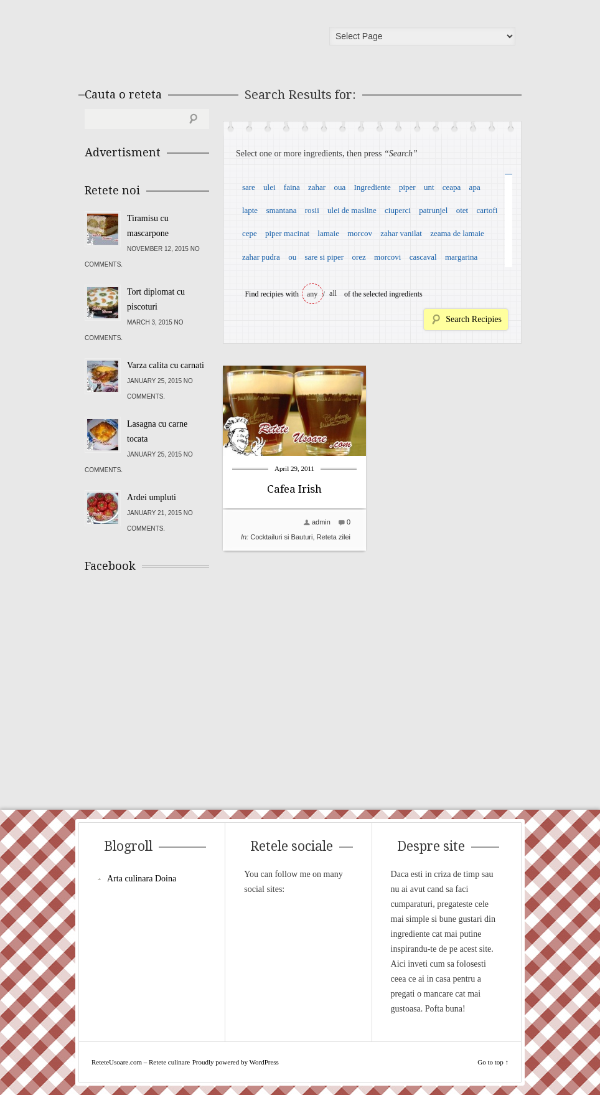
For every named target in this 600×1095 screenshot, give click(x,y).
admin (321, 522)
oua (339, 187)
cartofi (486, 210)
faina (292, 187)
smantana (281, 210)
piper (407, 187)
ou (292, 257)
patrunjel (433, 210)
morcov (359, 233)
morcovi (387, 257)
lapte (250, 210)
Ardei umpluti (151, 497)
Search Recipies (474, 319)
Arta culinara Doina (141, 878)
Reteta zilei (333, 537)
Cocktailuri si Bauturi (281, 537)
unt (429, 187)
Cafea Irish (294, 489)
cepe (249, 233)
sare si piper (324, 257)
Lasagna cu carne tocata (157, 431)
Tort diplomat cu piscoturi (156, 299)
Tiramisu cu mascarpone (148, 226)
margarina (461, 257)
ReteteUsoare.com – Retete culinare (174, 39)
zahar (317, 187)
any (312, 294)
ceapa (452, 187)
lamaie (328, 233)
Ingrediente (372, 187)
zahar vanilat (401, 233)
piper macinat (287, 233)
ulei (269, 187)
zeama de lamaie (457, 233)
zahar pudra (261, 257)
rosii (312, 210)
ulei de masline (352, 210)
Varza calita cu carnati (165, 365)
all (333, 293)
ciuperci (398, 210)
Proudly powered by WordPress (235, 1062)
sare (248, 187)
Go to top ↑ (493, 1062)
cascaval (423, 257)
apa (474, 187)
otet (462, 210)
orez (358, 257)
